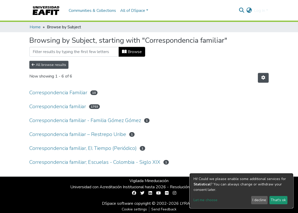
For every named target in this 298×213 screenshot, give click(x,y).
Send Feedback (164, 209)
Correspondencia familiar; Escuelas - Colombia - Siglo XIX (94, 162)
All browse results (49, 64)
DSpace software (117, 203)
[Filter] (74, 52)
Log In (259, 10)
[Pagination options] (263, 78)
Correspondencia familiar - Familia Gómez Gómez (85, 120)
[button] (249, 10)
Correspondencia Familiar (58, 92)
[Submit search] (242, 10)
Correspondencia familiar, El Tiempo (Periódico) (83, 148)
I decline (259, 200)
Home (35, 27)
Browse (132, 52)
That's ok (278, 200)
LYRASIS (188, 203)
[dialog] (241, 191)
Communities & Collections (92, 10)
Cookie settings (134, 209)
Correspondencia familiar (57, 106)
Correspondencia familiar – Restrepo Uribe (77, 134)
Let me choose (205, 200)
